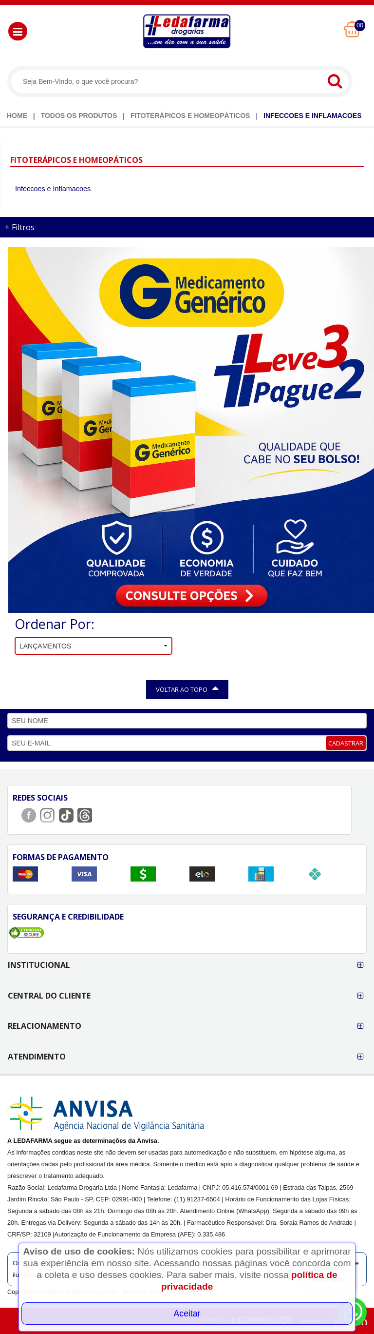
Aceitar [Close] (187, 1313)
